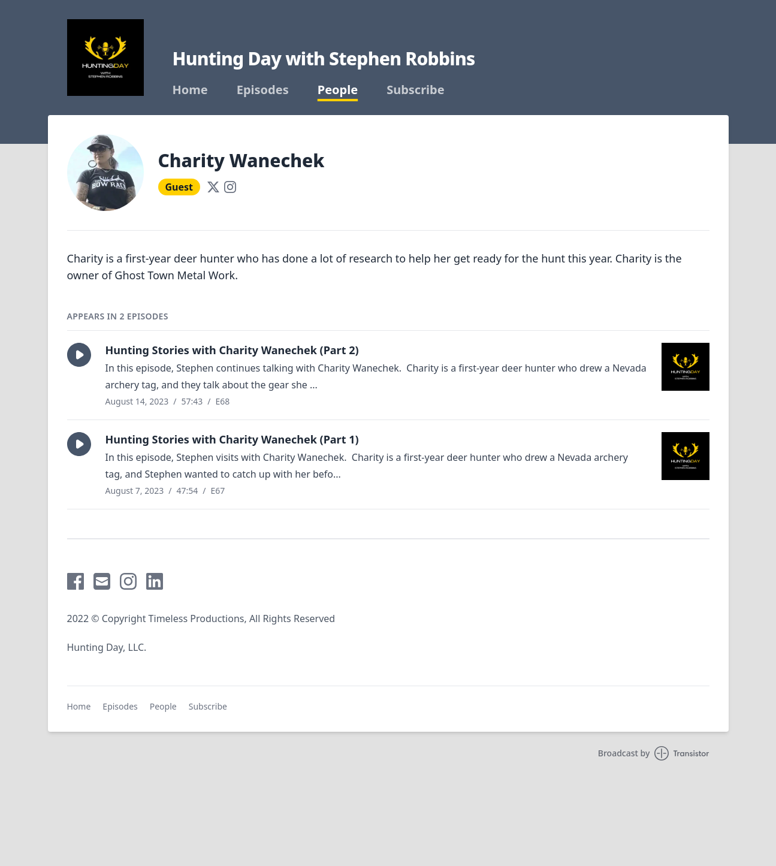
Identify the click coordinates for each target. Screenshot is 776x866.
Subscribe (416, 90)
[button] (79, 355)
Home (190, 90)
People (338, 90)
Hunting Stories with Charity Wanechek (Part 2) (232, 350)
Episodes (263, 90)
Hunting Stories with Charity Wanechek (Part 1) (232, 439)
